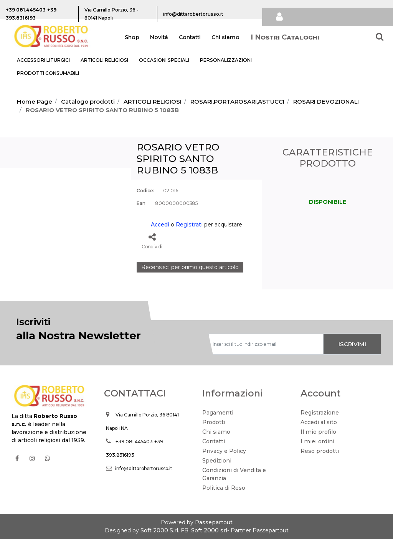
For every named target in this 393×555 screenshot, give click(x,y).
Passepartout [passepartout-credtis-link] (214, 538)
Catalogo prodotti (88, 101)
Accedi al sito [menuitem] (319, 437)
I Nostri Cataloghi (285, 37)
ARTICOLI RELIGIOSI (153, 101)
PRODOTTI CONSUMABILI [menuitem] (48, 73)
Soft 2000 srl (209, 546)
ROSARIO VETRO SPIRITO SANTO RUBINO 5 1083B (102, 110)
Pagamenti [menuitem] (217, 428)
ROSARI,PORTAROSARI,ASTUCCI (237, 101)
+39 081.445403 (134, 457)
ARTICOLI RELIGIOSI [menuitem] (104, 60)
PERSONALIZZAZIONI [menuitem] (226, 60)
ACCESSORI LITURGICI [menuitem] (43, 60)
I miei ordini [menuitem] (317, 457)
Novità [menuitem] (159, 37)
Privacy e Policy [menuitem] (224, 466)
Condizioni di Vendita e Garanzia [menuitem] (234, 489)
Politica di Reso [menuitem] (223, 503)
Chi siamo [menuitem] (225, 37)
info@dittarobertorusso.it (143, 484)
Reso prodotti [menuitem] (320, 466)
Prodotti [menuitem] (213, 437)
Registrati (189, 224)
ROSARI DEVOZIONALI (326, 101)
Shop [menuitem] (132, 37)
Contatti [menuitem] (190, 37)
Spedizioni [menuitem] (216, 476)
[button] (65, 211)
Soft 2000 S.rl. (159, 546)
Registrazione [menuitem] (320, 428)
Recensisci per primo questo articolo (190, 267)
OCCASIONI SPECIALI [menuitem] (164, 60)
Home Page (34, 101)
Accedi (160, 224)
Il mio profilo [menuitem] (318, 447)
